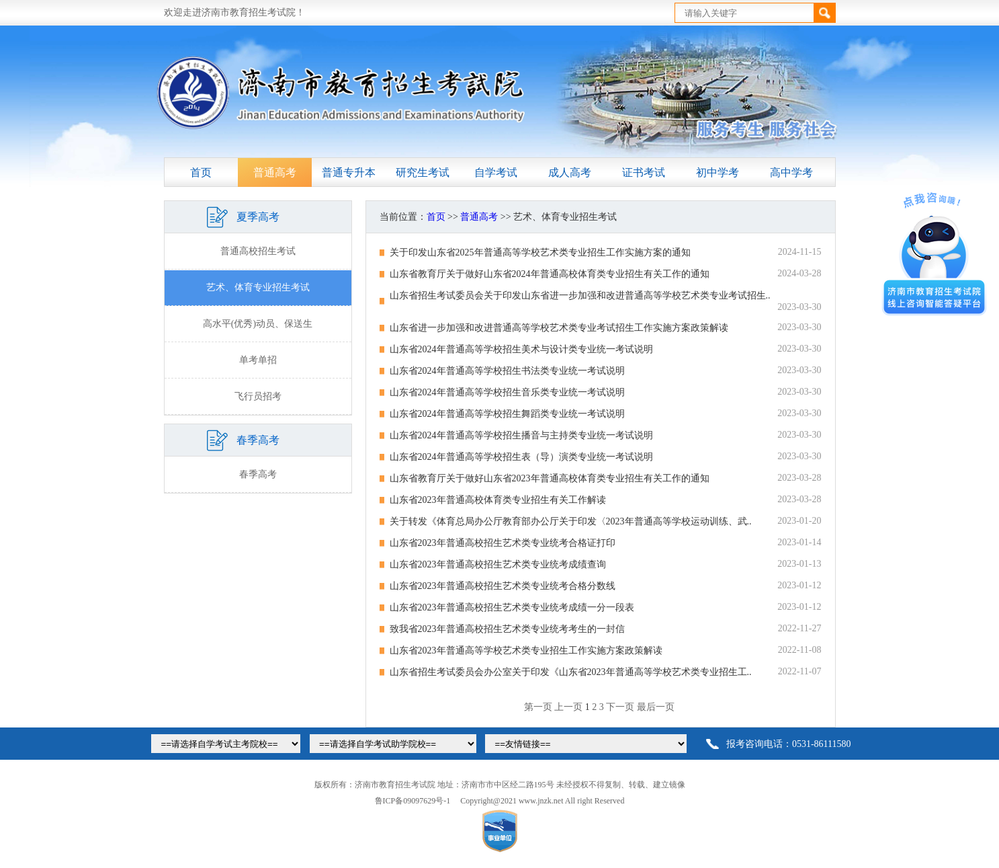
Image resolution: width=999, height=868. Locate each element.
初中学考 (717, 172)
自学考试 (495, 172)
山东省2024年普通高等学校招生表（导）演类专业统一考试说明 (521, 457)
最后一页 (656, 707)
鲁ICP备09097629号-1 (413, 800)
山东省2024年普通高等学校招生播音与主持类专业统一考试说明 (521, 435)
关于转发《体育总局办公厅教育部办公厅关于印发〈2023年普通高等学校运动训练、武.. (571, 521)
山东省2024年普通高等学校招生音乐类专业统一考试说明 (507, 392)
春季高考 (258, 474)
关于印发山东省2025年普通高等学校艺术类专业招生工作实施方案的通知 (540, 252)
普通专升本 (349, 172)
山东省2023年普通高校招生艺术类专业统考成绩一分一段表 (512, 607)
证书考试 (643, 172)
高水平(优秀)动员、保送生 (257, 324)
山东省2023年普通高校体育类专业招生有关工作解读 (498, 500)
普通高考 (274, 172)
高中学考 (791, 172)
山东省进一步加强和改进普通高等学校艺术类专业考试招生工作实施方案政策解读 (559, 328)
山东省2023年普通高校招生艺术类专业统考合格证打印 (502, 543)
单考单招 (258, 360)
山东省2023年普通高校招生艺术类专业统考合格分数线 (502, 586)
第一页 (538, 707)
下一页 (620, 707)
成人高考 (569, 172)
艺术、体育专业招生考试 (258, 287)
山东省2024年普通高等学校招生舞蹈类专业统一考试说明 (507, 414)
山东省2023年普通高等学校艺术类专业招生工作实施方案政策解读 (526, 650)
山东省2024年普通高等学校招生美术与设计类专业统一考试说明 (521, 349)
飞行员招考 (257, 396)
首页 (201, 172)
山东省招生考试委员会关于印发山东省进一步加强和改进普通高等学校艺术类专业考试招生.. (580, 295)
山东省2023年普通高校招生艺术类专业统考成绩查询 (498, 564)
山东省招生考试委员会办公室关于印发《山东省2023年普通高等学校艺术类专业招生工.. (571, 672)
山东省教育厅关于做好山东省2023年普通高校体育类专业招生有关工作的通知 (549, 478)
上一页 (568, 707)
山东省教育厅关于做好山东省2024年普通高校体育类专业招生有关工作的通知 (549, 274)
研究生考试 (422, 172)
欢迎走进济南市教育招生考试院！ (234, 12)
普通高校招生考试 (258, 251)
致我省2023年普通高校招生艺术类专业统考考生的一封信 (507, 629)
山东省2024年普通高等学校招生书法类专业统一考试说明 (507, 371)
